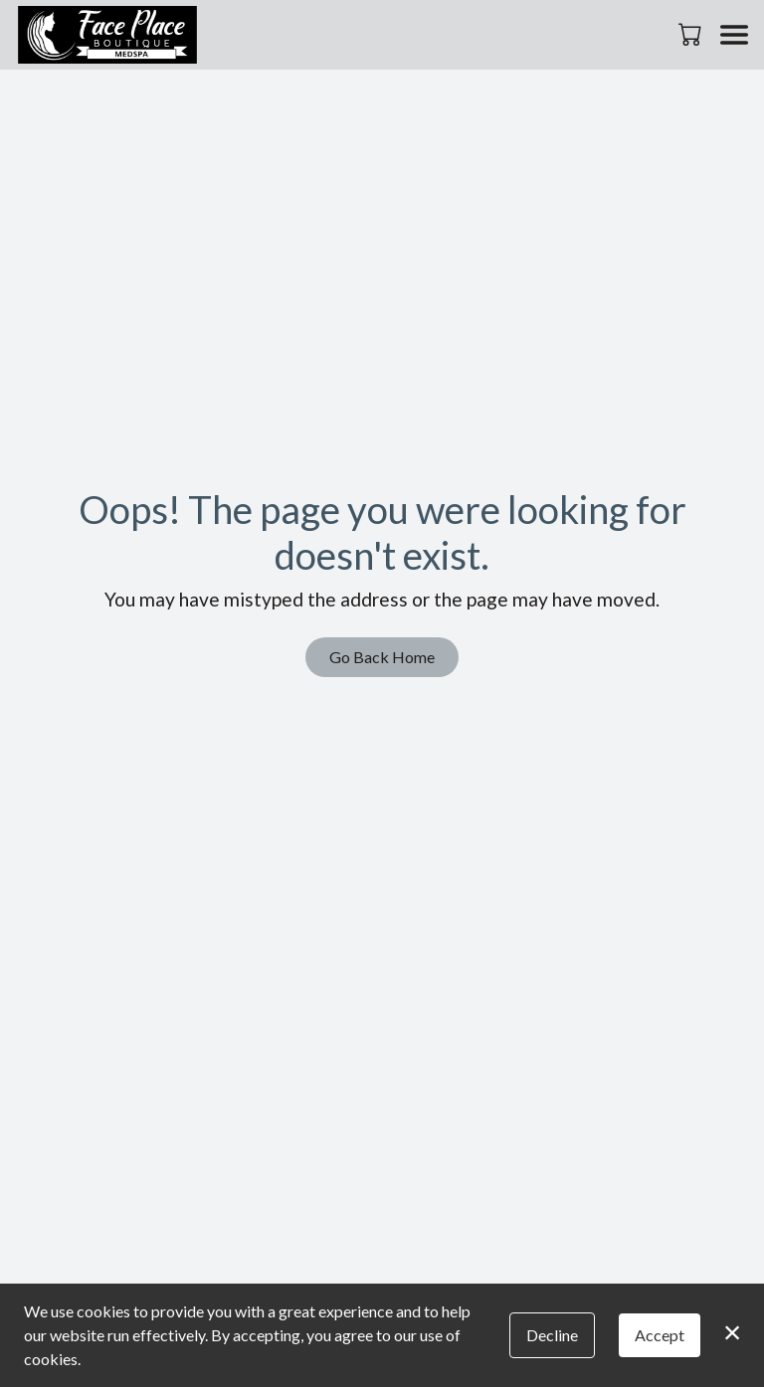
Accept (659, 1334)
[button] (691, 34)
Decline (552, 1334)
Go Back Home (382, 656)
